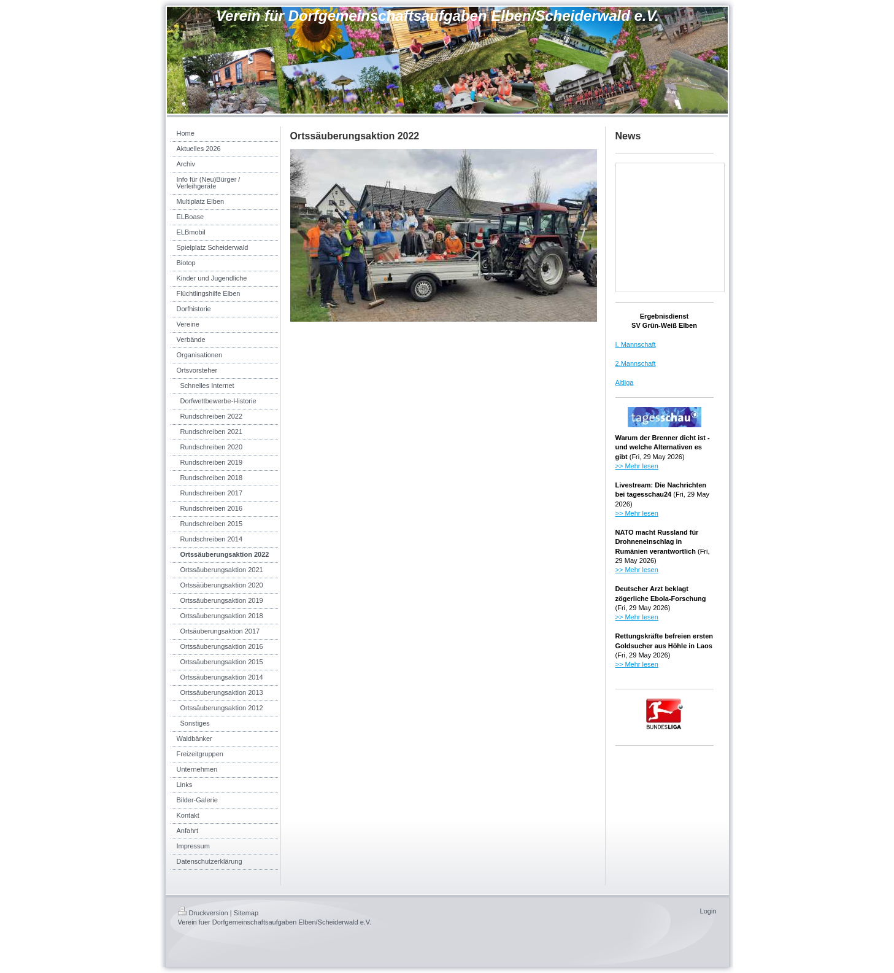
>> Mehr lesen (636, 466)
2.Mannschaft (635, 363)
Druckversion (203, 913)
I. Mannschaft (635, 344)
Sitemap (246, 913)
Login (708, 911)
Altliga (624, 382)
